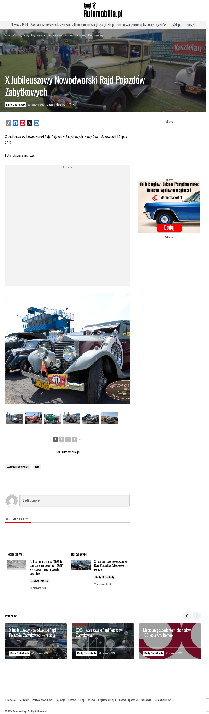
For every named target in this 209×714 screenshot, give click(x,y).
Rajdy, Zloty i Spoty (33, 35)
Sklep (176, 25)
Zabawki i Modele (42, 579)
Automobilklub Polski (18, 466)
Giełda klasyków (162, 697)
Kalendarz (146, 697)
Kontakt (72, 697)
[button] (187, 614)
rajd (37, 466)
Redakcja (60, 697)
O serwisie (10, 697)
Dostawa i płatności (128, 697)
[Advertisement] (67, 198)
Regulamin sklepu (107, 697)
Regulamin (24, 697)
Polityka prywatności (42, 697)
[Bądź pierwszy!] (74, 500)
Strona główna (12, 35)
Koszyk (190, 25)
